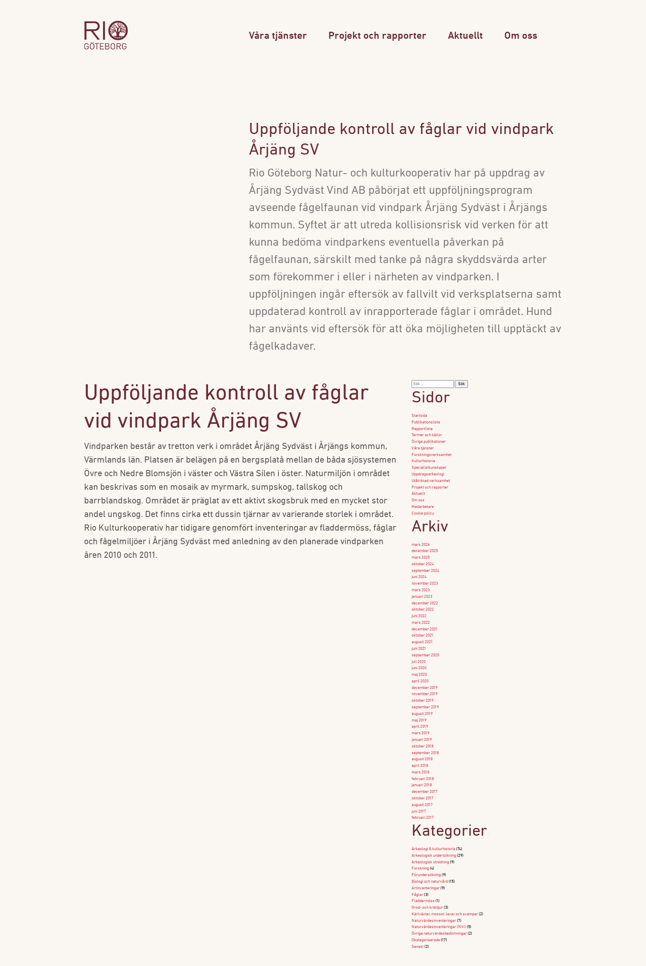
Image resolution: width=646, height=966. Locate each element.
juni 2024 (419, 570)
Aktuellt (465, 36)
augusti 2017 (422, 787)
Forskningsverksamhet (432, 453)
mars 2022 (421, 613)
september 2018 (425, 737)
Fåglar (417, 873)
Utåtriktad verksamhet (431, 477)
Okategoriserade (426, 916)
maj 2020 (419, 663)
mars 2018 (420, 756)
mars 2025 (421, 552)
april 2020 (420, 669)
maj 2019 (419, 706)
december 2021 (425, 620)
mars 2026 (421, 539)
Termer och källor (427, 434)
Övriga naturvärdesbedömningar (439, 910)
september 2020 (425, 644)
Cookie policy (423, 508)
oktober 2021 (422, 626)
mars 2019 (420, 719)
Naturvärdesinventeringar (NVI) (439, 904)
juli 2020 (419, 651)
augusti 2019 (422, 700)
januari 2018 (422, 768)
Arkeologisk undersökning (434, 836)
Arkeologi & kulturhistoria (433, 830)
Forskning (420, 848)
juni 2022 (419, 607)
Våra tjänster (278, 36)
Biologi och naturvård (430, 861)
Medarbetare (423, 502)
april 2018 (420, 749)
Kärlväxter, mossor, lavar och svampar (445, 892)
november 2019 (425, 681)
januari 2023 (422, 589)
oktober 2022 (423, 601)
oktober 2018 (422, 731)
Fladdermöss (423, 879)
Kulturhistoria (423, 459)
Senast (418, 923)
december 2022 (425, 595)
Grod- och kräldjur (427, 886)
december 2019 (425, 675)
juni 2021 (419, 638)
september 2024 (425, 564)
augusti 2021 (422, 632)
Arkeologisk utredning (430, 842)
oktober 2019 (422, 688)
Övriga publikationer (429, 440)
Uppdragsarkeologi (428, 471)
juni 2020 (419, 657)
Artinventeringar (426, 867)
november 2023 (425, 576)
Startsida (419, 416)
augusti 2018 (422, 743)
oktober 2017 (422, 780)
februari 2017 (423, 799)
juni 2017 (419, 793)
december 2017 (425, 774)
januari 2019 (422, 725)
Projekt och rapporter (377, 36)
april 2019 (420, 712)
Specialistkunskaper (429, 465)
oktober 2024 (423, 558)
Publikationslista (426, 422)
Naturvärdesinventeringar (434, 898)
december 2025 (425, 545)
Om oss (520, 36)
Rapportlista (422, 428)
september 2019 (425, 694)
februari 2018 (423, 762)
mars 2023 (421, 583)
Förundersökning (426, 855)
